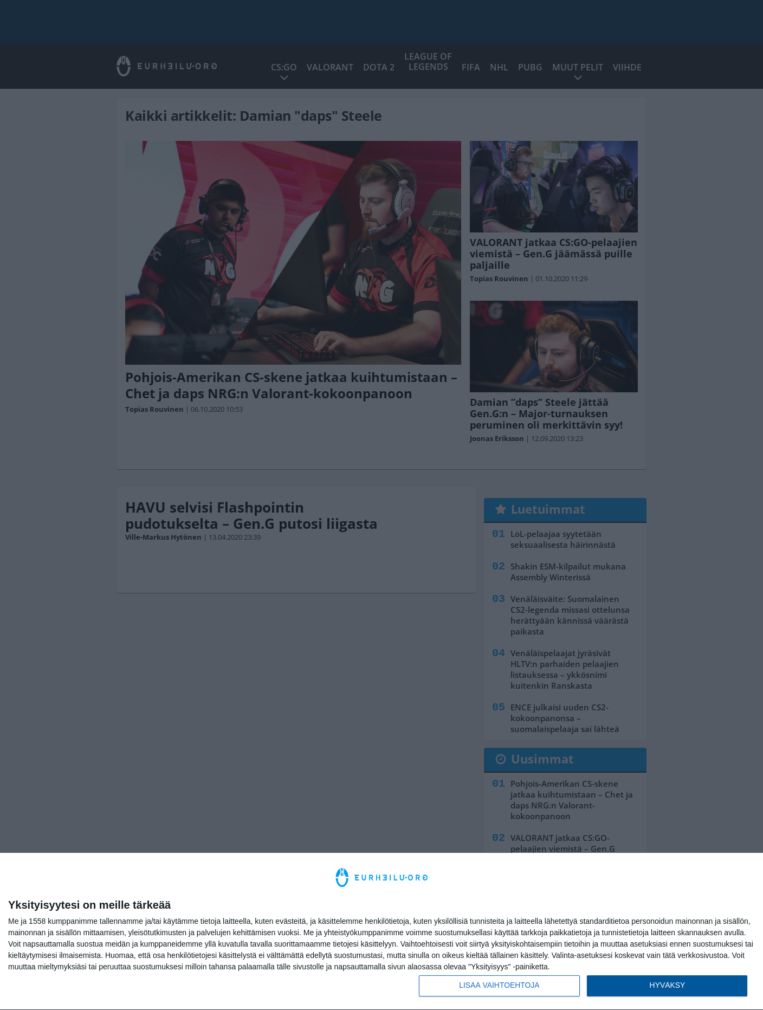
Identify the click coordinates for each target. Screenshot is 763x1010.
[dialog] (381, 931)
